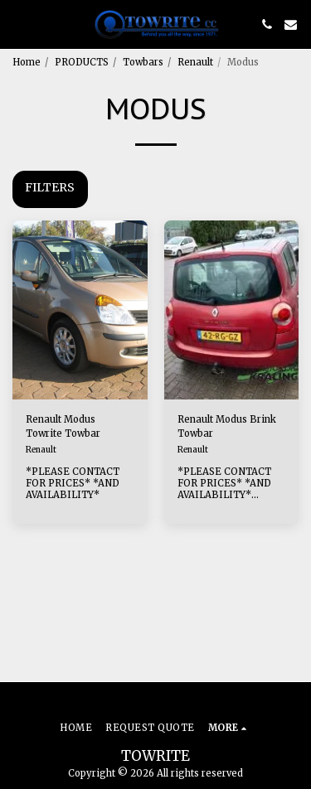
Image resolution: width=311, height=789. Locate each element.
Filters (50, 187)
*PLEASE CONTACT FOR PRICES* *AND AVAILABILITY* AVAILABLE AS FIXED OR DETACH (228, 495)
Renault (195, 62)
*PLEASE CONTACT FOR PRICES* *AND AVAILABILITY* (72, 483)
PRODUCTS (82, 62)
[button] (18, 23)
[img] (80, 310)
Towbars (143, 62)
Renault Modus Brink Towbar (226, 426)
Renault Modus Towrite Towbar (63, 426)
